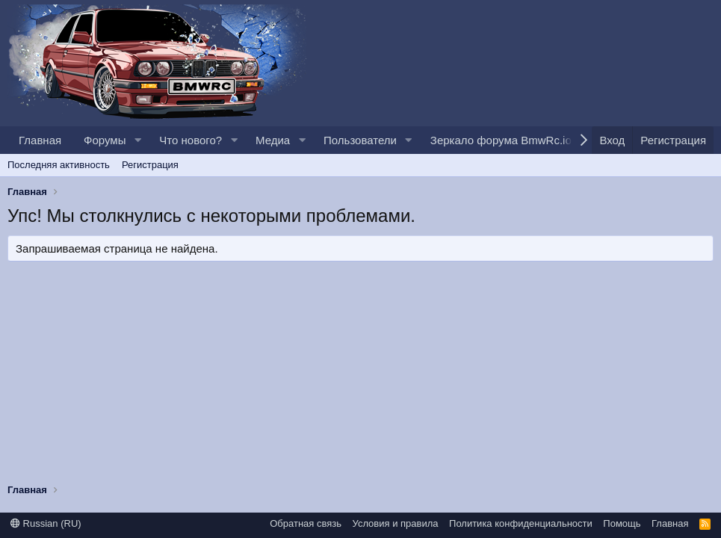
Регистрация (150, 164)
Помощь (621, 523)
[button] (137, 140)
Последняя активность (58, 164)
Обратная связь (305, 523)
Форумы (105, 140)
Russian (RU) (45, 523)
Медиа (273, 140)
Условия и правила (396, 523)
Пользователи (360, 140)
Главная (40, 140)
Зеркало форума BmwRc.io (501, 140)
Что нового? (190, 140)
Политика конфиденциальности (520, 523)
